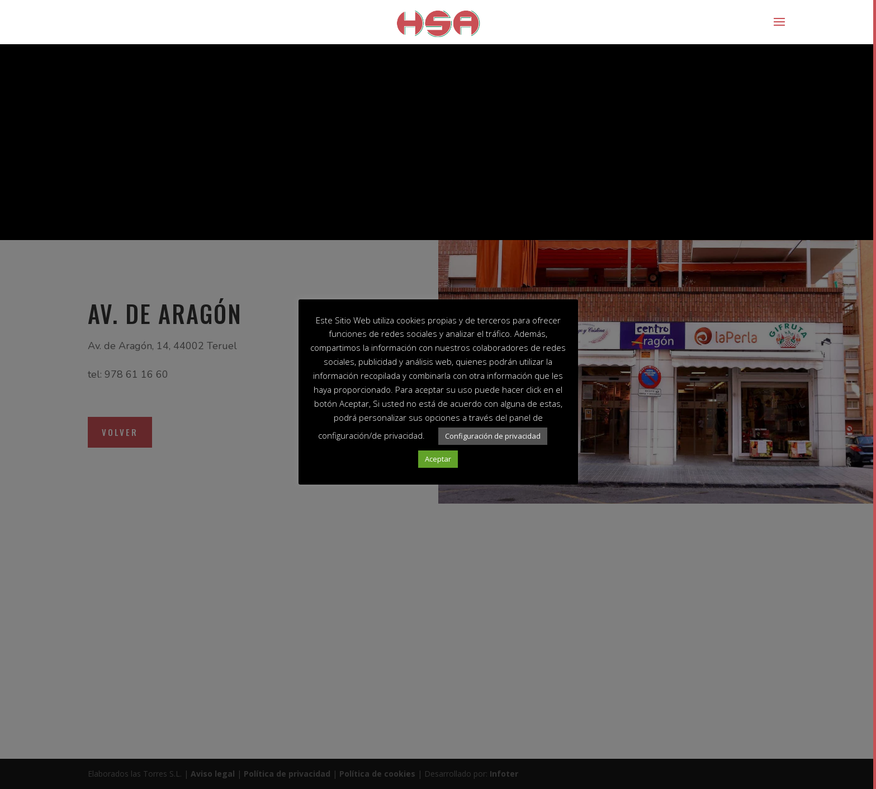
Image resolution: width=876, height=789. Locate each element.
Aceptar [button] (438, 459)
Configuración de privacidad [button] (493, 436)
